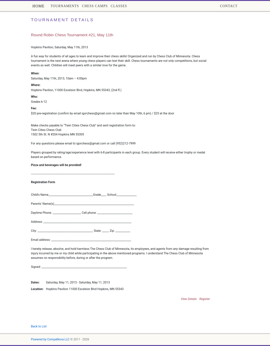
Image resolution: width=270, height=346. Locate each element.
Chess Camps (95, 6)
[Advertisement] (75, 314)
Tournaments (65, 6)
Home (38, 6)
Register (204, 299)
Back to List (38, 326)
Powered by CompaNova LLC (50, 339)
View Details (189, 299)
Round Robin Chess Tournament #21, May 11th (72, 35)
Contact (229, 6)
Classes (119, 6)
